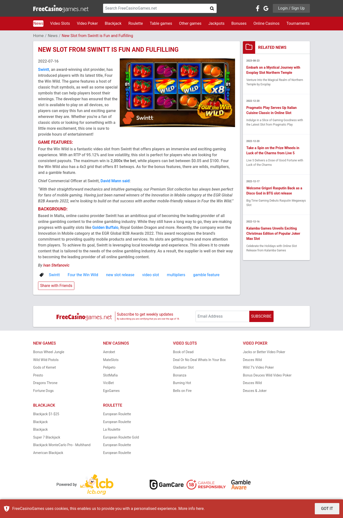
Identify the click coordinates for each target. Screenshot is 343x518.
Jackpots (216, 23)
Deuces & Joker (255, 391)
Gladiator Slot (183, 367)
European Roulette (117, 414)
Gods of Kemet (44, 367)
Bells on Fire (182, 391)
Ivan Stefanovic (56, 265)
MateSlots (111, 360)
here (200, 508)
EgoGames (111, 391)
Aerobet (109, 352)
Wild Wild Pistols (46, 360)
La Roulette (111, 429)
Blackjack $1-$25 (46, 414)
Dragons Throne (45, 383)
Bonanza (179, 375)
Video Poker (87, 23)
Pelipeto (109, 367)
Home (38, 35)
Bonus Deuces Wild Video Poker (267, 375)
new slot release (120, 274)
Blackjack (113, 23)
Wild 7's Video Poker (258, 367)
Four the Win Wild (83, 274)
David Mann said (115, 181)
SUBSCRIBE (261, 316)
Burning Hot (182, 383)
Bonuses (239, 23)
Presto (38, 375)
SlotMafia (110, 375)
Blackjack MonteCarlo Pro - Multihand (62, 445)
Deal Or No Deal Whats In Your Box (199, 360)
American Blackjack (48, 453)
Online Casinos (266, 23)
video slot (150, 274)
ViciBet (108, 383)
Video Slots (60, 23)
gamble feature (206, 274)
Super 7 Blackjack (46, 437)
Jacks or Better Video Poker (264, 352)
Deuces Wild (252, 360)
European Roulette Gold (121, 437)
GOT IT (327, 508)
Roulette (135, 23)
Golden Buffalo (105, 227)
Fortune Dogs (43, 391)
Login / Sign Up (291, 8)
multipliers (176, 274)
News (38, 23)
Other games (190, 23)
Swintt (43, 69)
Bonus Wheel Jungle (48, 352)
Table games (161, 23)
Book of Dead (183, 352)
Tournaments (298, 23)
